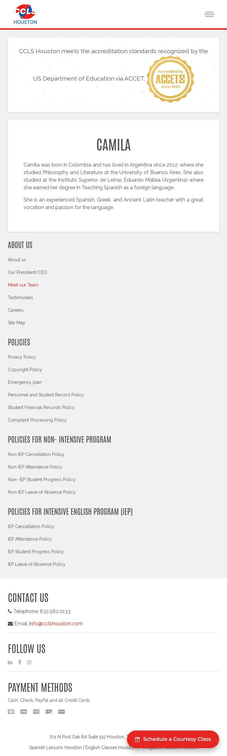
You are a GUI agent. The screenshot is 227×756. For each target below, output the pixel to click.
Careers (16, 310)
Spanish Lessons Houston (55, 747)
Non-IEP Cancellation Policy (36, 454)
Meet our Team (23, 284)
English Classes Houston (110, 747)
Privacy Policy (22, 357)
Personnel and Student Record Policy (46, 394)
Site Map (16, 322)
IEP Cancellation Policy (31, 526)
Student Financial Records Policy (41, 407)
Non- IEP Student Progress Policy (42, 479)
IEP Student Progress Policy (36, 551)
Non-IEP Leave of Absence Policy (42, 492)
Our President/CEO (27, 272)
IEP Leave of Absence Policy (36, 564)
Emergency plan (25, 382)
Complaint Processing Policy (37, 420)
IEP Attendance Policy (30, 539)
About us (17, 259)
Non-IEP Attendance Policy (35, 466)
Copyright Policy (25, 369)
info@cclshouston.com (56, 624)
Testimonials (20, 297)
